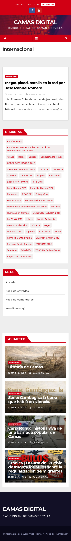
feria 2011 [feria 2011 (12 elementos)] (37, 181)
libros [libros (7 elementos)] (29, 219)
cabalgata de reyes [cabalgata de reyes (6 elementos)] (51, 156)
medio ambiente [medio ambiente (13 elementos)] (46, 219)
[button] (66, 38)
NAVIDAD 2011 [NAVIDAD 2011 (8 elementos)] (14, 231)
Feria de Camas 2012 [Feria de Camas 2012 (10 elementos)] (41, 188)
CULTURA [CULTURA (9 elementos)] (58, 169)
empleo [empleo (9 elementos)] (41, 175)
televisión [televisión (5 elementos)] (26, 250)
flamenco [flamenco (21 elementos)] (12, 194)
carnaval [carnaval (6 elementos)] (44, 169)
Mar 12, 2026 (18, 373)
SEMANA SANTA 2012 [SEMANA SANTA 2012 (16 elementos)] (47, 237)
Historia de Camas (25, 367)
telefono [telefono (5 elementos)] (12, 250)
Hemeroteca (11, 76)
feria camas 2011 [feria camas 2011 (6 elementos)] (16, 188)
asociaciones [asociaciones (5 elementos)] (14, 141)
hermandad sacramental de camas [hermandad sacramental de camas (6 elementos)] (27, 206)
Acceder (11, 282)
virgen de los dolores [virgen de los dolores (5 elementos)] (19, 256)
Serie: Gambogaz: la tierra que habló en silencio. (32, 399)
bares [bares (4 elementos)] (21, 156)
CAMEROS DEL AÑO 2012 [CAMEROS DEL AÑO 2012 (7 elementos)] (21, 169)
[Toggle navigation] (36, 38)
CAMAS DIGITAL (35, 22)
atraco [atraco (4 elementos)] (10, 156)
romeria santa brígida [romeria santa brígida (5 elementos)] (19, 237)
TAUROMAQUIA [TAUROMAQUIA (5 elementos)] (44, 244)
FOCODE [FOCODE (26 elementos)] (27, 194)
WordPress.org (15, 308)
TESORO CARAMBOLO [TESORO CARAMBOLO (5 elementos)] (47, 250)
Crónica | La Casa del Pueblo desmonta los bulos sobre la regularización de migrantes (35, 467)
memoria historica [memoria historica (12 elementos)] (17, 225)
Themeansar (61, 534)
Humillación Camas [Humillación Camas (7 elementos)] (18, 213)
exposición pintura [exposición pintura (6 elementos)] (17, 181)
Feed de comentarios (20, 299)
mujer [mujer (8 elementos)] (47, 225)
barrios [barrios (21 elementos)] (32, 156)
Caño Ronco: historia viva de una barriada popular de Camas (35, 432)
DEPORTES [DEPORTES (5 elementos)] (26, 175)
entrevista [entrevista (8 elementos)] (54, 175)
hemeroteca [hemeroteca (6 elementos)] (14, 200)
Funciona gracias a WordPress (19, 534)
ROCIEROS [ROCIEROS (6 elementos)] (45, 231)
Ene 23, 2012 (15, 94)
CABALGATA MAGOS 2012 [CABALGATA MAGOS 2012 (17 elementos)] (21, 163)
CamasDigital (36, 94)
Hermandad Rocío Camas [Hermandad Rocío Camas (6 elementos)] (39, 200)
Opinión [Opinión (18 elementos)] (30, 231)
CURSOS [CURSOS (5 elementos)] (11, 175)
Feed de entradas (17, 290)
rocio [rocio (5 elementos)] (58, 231)
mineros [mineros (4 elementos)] (35, 225)
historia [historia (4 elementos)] (55, 206)
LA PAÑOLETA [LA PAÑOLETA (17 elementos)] (14, 219)
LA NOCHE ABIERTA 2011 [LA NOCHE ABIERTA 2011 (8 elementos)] (46, 213)
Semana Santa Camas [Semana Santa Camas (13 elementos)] (19, 244)
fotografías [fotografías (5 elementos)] (42, 194)
